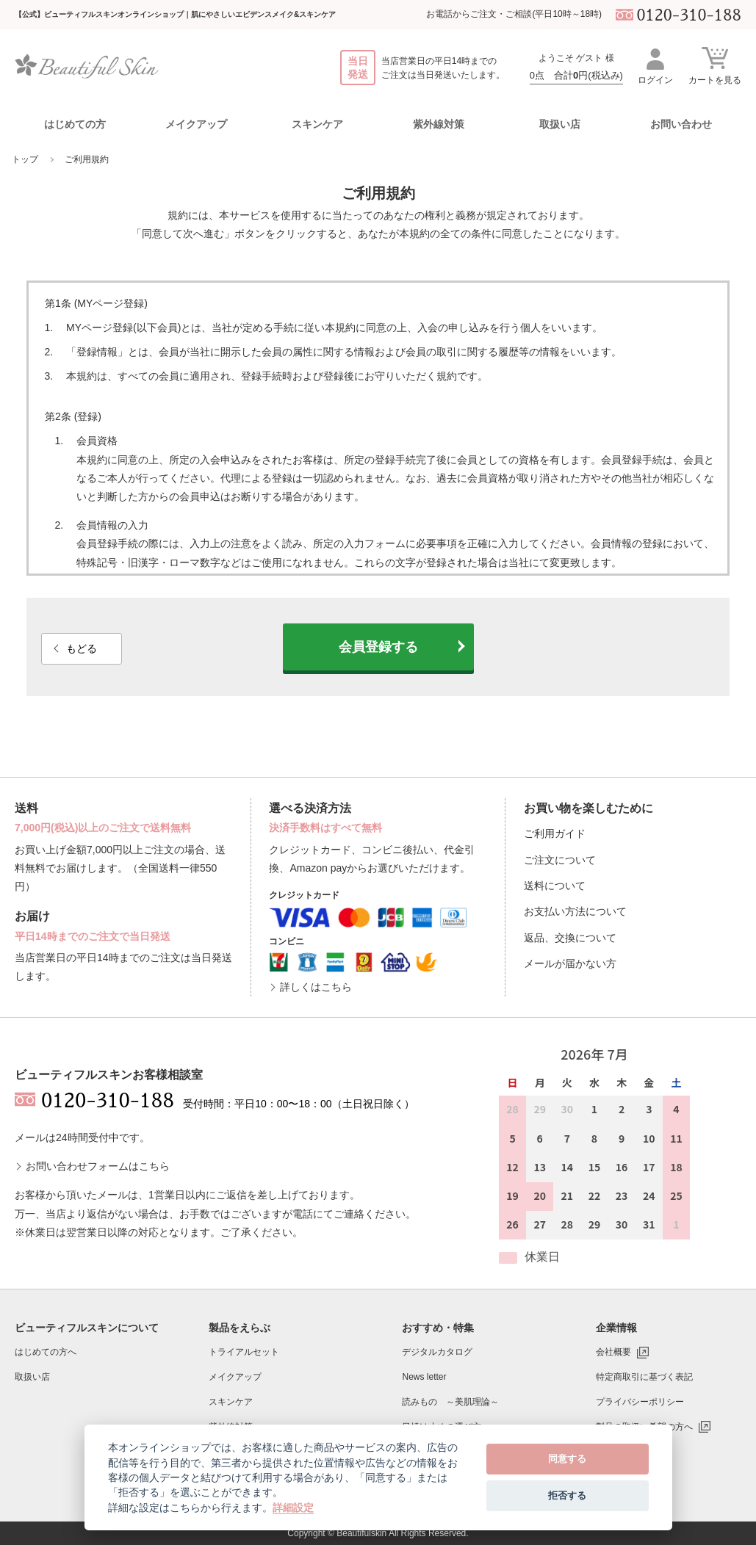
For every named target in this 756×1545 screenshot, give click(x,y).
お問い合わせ (681, 124)
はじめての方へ (45, 1352)
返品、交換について (570, 938)
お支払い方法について (575, 911)
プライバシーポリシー (640, 1402)
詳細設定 (293, 1507)
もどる (81, 648)
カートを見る (714, 65)
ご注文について (560, 860)
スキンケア (231, 1402)
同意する (567, 1458)
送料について (555, 885)
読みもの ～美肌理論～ (450, 1402)
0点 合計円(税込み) (576, 75)
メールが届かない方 (570, 963)
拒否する (567, 1495)
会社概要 (613, 1352)
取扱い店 (559, 124)
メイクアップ (235, 1377)
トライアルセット (244, 1352)
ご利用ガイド (555, 833)
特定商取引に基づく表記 (644, 1377)
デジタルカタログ (437, 1352)
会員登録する (378, 647)
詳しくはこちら (316, 987)
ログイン (655, 65)
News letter (424, 1377)
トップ (25, 159)
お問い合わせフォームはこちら (98, 1166)
